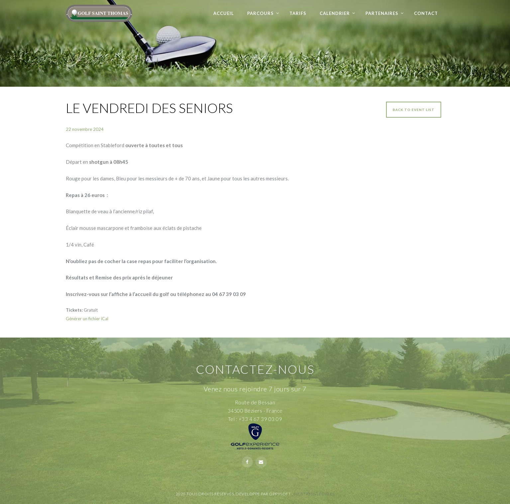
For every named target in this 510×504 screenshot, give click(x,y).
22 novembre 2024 (85, 129)
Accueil (223, 13)
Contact (426, 13)
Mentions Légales (314, 493)
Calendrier (335, 13)
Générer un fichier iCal (87, 318)
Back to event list (414, 110)
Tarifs (297, 13)
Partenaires (381, 13)
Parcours (260, 13)
